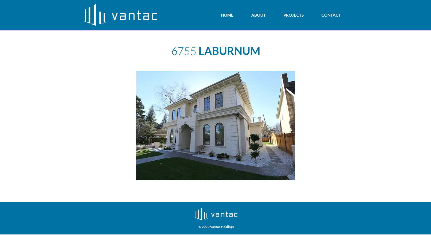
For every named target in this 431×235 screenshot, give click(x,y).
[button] (215, 125)
